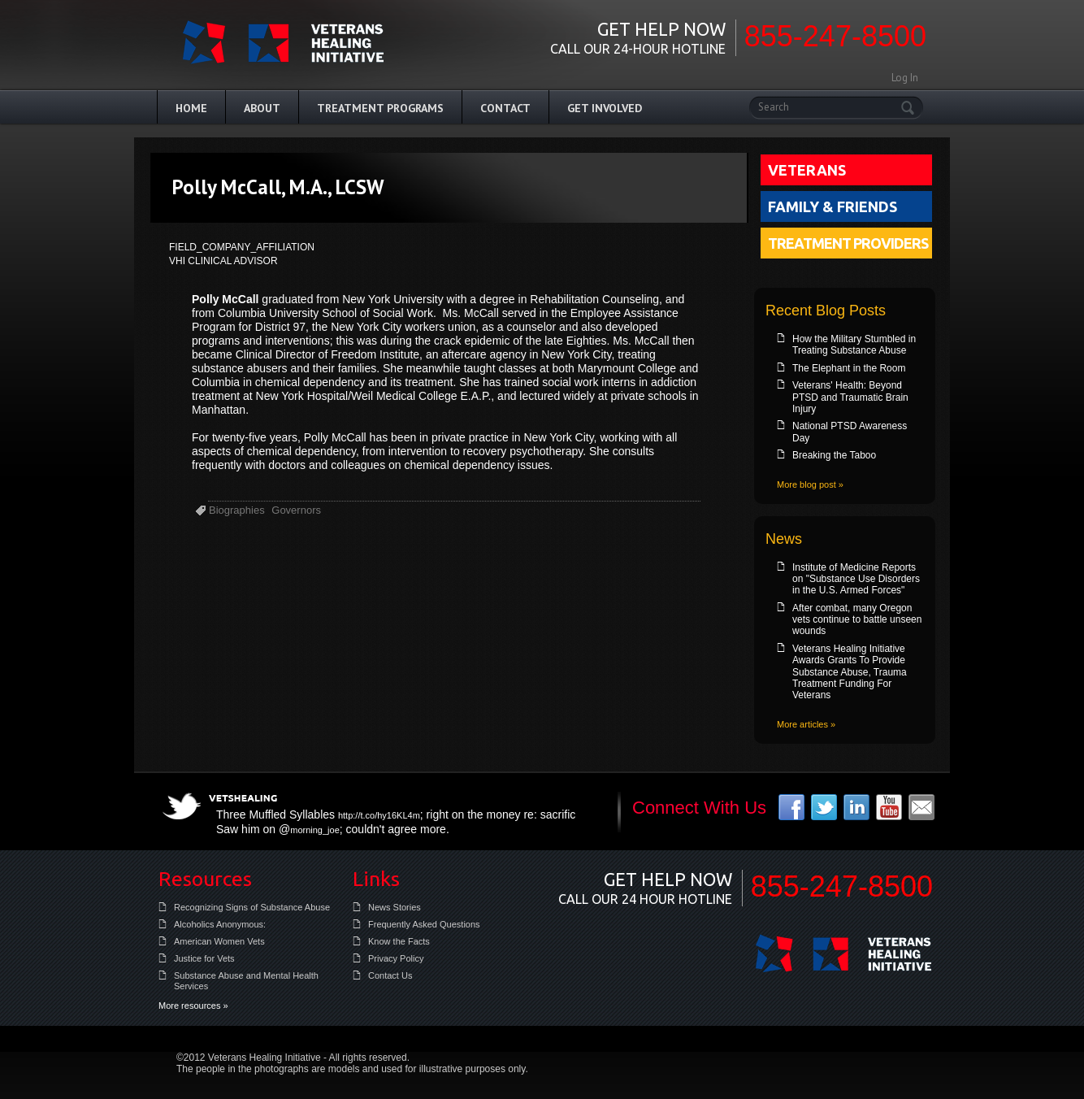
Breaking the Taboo (834, 455)
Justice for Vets (204, 958)
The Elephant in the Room (848, 368)
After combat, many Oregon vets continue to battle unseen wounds (856, 619)
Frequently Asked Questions (424, 924)
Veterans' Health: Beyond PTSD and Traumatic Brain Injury (850, 397)
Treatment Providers (848, 243)
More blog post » (810, 484)
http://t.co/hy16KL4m (379, 815)
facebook (791, 807)
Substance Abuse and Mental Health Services (246, 981)
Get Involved (604, 108)
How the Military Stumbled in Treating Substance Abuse (854, 344)
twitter (824, 807)
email (921, 807)
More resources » (193, 1005)
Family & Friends (832, 206)
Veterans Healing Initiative (843, 953)
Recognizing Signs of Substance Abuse (252, 907)
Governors (296, 510)
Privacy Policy (395, 958)
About (262, 108)
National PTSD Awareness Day (849, 431)
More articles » (806, 724)
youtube (889, 807)
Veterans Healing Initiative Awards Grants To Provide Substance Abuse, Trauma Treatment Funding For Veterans (849, 672)
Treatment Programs (380, 108)
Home (191, 108)
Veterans (807, 170)
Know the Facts (399, 941)
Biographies (237, 510)
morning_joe (315, 830)
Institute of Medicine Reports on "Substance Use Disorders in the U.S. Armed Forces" (856, 579)
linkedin (856, 807)
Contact (505, 108)
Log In (904, 78)
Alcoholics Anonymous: (220, 924)
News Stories (394, 907)
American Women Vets (219, 941)
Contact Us (390, 975)
